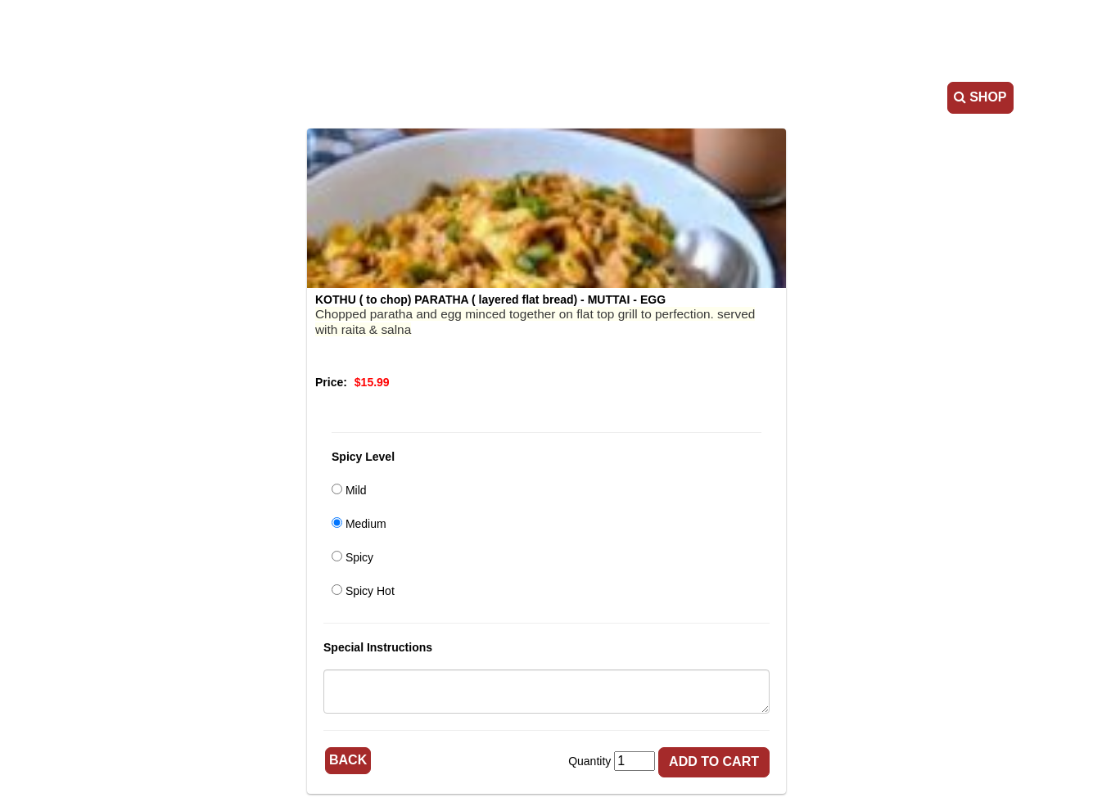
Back (348, 760)
